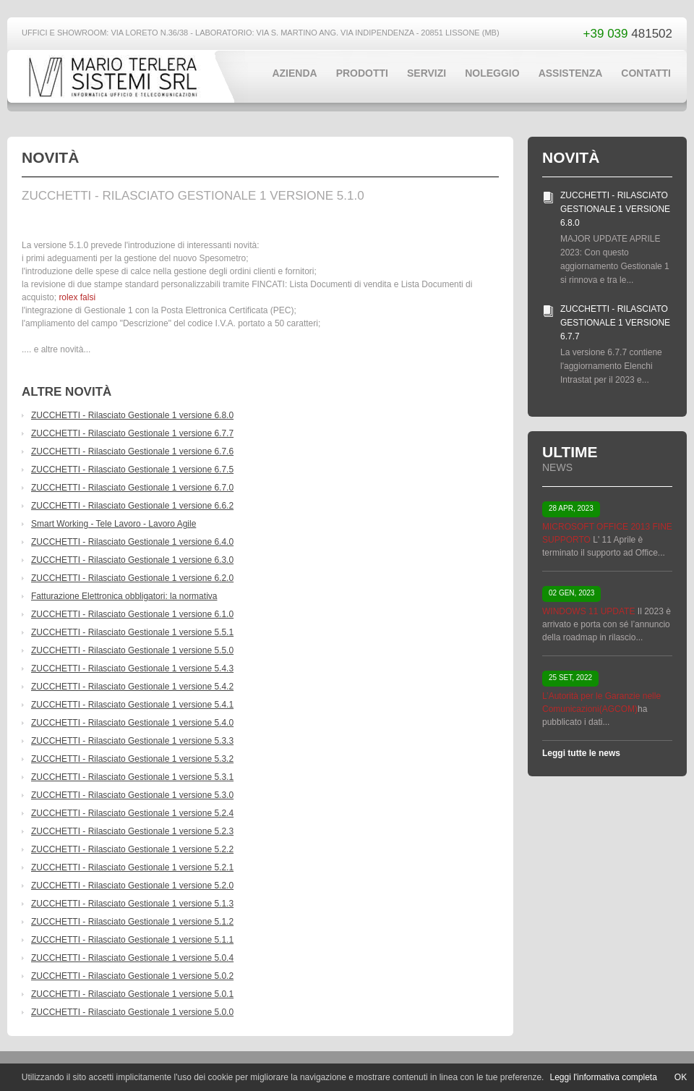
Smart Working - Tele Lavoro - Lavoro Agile (113, 524)
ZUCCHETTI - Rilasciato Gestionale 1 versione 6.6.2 (132, 506)
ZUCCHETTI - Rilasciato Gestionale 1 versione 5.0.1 (132, 994)
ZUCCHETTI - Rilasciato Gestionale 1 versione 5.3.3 (132, 741)
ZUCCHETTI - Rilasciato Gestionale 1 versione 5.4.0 (132, 723)
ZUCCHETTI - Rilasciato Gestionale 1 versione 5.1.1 (132, 940)
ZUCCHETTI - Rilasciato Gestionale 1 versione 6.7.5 (132, 469)
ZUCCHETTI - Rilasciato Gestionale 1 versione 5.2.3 (132, 831)
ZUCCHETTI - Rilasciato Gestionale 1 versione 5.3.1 (132, 777)
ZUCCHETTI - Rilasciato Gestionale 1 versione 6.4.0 (132, 542)
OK (680, 1077)
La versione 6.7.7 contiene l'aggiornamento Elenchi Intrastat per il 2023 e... (611, 366)
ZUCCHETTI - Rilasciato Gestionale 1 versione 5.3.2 (132, 759)
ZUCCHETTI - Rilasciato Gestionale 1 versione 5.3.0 (132, 795)
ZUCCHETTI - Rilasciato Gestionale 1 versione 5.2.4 (132, 813)
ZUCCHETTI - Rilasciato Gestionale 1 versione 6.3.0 (132, 560)
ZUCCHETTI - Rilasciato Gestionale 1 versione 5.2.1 (132, 867)
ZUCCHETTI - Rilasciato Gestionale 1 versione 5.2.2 (132, 849)
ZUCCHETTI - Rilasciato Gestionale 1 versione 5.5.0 (132, 650)
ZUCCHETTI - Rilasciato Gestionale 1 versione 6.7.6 (132, 451)
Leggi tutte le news (581, 753)
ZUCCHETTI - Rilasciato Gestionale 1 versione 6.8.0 (132, 415)
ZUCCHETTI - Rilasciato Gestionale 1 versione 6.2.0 (132, 578)
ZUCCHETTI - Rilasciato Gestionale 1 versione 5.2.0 (132, 885)
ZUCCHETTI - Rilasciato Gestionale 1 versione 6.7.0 (132, 488)
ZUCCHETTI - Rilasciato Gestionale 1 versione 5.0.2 (132, 976)
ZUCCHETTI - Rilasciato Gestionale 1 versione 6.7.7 (132, 433)
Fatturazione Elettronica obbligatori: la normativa (124, 596)
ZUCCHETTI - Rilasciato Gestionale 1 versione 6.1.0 (132, 614)
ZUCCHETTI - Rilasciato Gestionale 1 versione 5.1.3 (132, 904)
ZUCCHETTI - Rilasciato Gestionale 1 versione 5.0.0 (132, 1012)
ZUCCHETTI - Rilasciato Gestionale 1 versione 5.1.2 (132, 922)
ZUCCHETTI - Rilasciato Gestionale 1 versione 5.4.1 (132, 705)
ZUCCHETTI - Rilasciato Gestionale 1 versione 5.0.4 (132, 958)
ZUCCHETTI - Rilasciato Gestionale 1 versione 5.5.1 (132, 632)
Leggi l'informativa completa (602, 1077)
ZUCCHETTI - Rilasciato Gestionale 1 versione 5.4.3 (132, 668)
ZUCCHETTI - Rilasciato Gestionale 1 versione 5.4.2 (132, 687)
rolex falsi (77, 297)
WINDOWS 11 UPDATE (588, 611)
